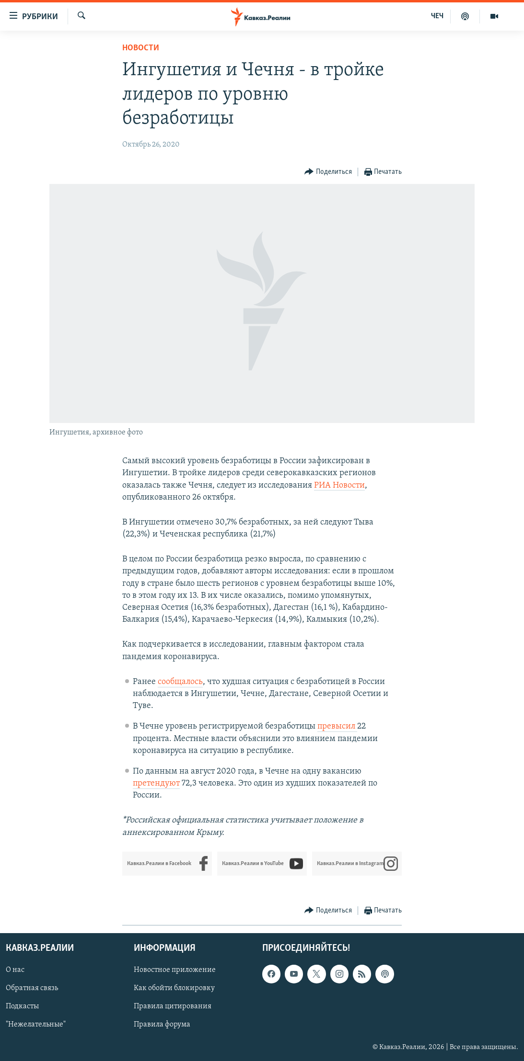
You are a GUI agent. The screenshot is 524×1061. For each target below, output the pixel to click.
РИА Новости (339, 485)
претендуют (156, 783)
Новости (140, 48)
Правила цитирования (172, 1006)
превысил (337, 726)
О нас (15, 970)
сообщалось (180, 681)
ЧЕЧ (437, 16)
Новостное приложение (175, 970)
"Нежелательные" (36, 1024)
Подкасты (22, 1006)
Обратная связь (32, 988)
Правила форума (162, 1024)
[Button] (328, 172)
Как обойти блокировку (174, 988)
